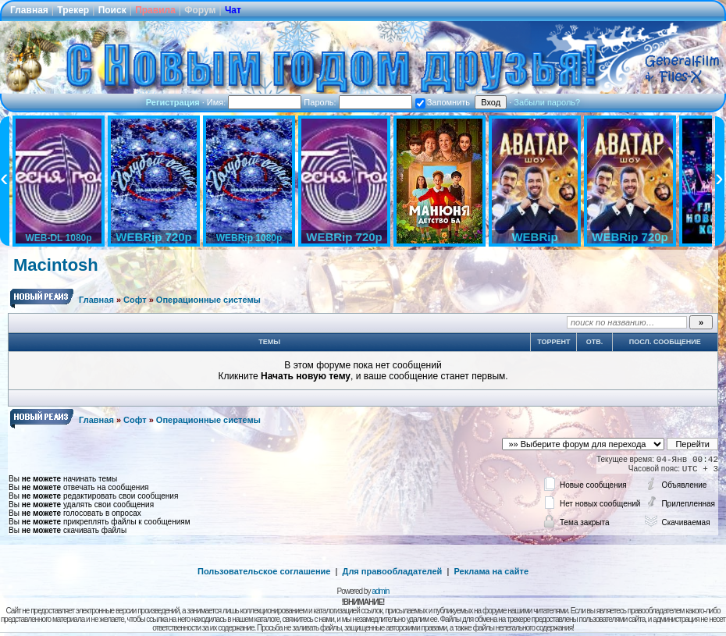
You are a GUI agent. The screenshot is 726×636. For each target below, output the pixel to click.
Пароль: (357, 102)
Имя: (254, 102)
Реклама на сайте (491, 571)
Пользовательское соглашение (264, 571)
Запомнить (442, 102)
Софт (135, 299)
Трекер (73, 10)
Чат (233, 10)
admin (380, 591)
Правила (155, 10)
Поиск (112, 10)
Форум (199, 10)
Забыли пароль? (547, 102)
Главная (29, 10)
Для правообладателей (393, 571)
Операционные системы (208, 299)
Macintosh (55, 265)
